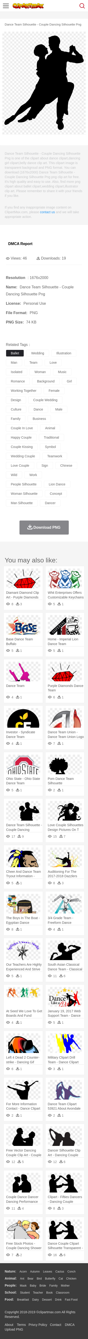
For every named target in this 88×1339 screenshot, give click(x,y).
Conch (71, 1271)
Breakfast (23, 1299)
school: (11, 1292)
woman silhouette (24, 493)
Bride (42, 1285)
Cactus (59, 1271)
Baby (33, 1285)
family (15, 419)
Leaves (47, 1271)
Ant (22, 1278)
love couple (20, 465)
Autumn (35, 1271)
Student (25, 1292)
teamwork (54, 456)
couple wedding (45, 400)
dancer (50, 503)
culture (16, 409)
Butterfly (50, 1278)
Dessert (47, 1299)
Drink (58, 1299)
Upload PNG (14, 1329)
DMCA (69, 1325)
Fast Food (71, 1299)
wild (14, 475)
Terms (21, 1325)
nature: (10, 1271)
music (62, 372)
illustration (63, 353)
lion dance (57, 484)
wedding (37, 353)
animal (50, 428)
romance (18, 381)
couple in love (22, 428)
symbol (50, 447)
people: (11, 1285)
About (9, 1325)
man (14, 362)
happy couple (21, 437)
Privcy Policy (38, 1325)
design (16, 400)
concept (56, 493)
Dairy (35, 1299)
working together (23, 391)
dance (38, 409)
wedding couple (23, 456)
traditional (51, 437)
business (39, 419)
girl (69, 381)
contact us (47, 212)
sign (45, 465)
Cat (61, 1278)
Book (49, 1292)
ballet (15, 353)
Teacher (38, 1292)
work (33, 475)
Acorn (23, 1271)
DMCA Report (20, 244)
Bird (39, 1278)
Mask (23, 1285)
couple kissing (22, 447)
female (54, 391)
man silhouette (22, 503)
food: (9, 1299)
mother (65, 1285)
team (33, 362)
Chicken (71, 1278)
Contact (55, 1325)
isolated (16, 372)
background (46, 381)
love (53, 362)
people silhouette (24, 484)
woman (40, 372)
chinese (66, 465)
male (58, 409)
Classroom (62, 1292)
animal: (11, 1278)
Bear (30, 1278)
